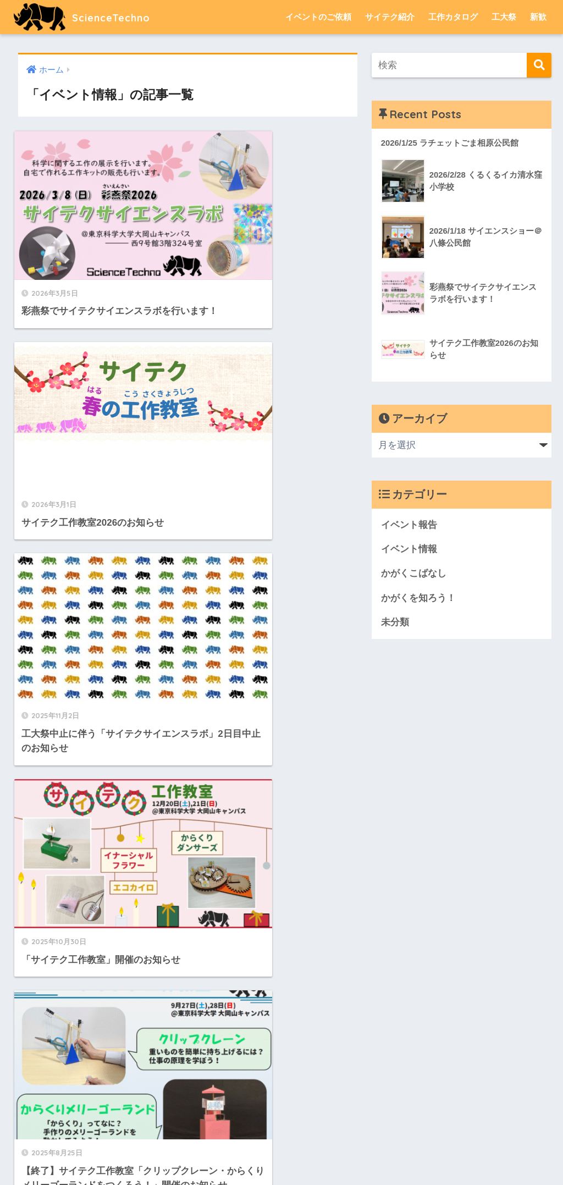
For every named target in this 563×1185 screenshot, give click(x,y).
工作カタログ (453, 16)
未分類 (395, 623)
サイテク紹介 (390, 16)
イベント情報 (409, 549)
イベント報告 (409, 525)
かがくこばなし (413, 574)
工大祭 (504, 16)
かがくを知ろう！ (418, 598)
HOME (281, 1138)
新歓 (538, 16)
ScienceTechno (91, 17)
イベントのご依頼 (318, 16)
